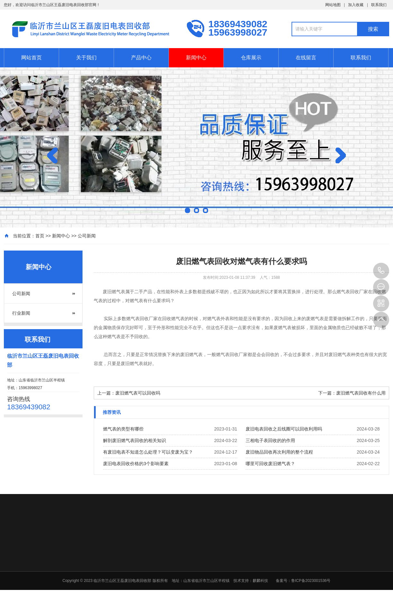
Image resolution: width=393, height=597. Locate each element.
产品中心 (141, 57)
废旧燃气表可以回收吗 (137, 393)
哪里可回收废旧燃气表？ (270, 463)
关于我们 (86, 57)
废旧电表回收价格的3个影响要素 (136, 463)
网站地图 (333, 5)
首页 (39, 235)
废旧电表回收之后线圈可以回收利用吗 (284, 428)
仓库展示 (251, 57)
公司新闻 (87, 235)
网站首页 (31, 57)
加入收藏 (355, 5)
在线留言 (306, 57)
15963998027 (381, 271)
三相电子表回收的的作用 (270, 440)
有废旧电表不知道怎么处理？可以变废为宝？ (148, 452)
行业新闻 (21, 313)
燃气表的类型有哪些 (123, 428)
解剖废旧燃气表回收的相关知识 (134, 440)
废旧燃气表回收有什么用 (361, 393)
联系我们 (379, 5)
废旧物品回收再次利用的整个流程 (279, 452)
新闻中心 (196, 57)
